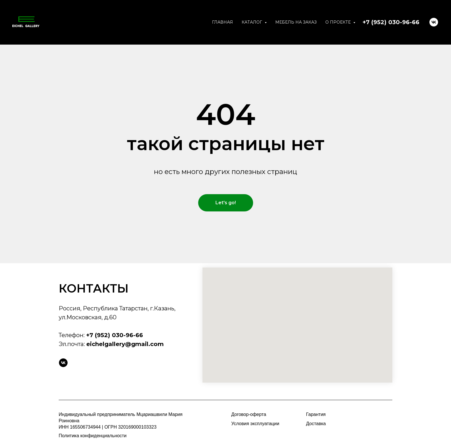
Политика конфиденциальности (93, 435)
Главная (222, 22)
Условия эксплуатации (255, 423)
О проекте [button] (338, 22)
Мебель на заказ (296, 22)
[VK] (433, 22)
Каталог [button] (252, 22)
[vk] (63, 362)
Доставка (316, 423)
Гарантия (316, 414)
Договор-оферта (248, 414)
